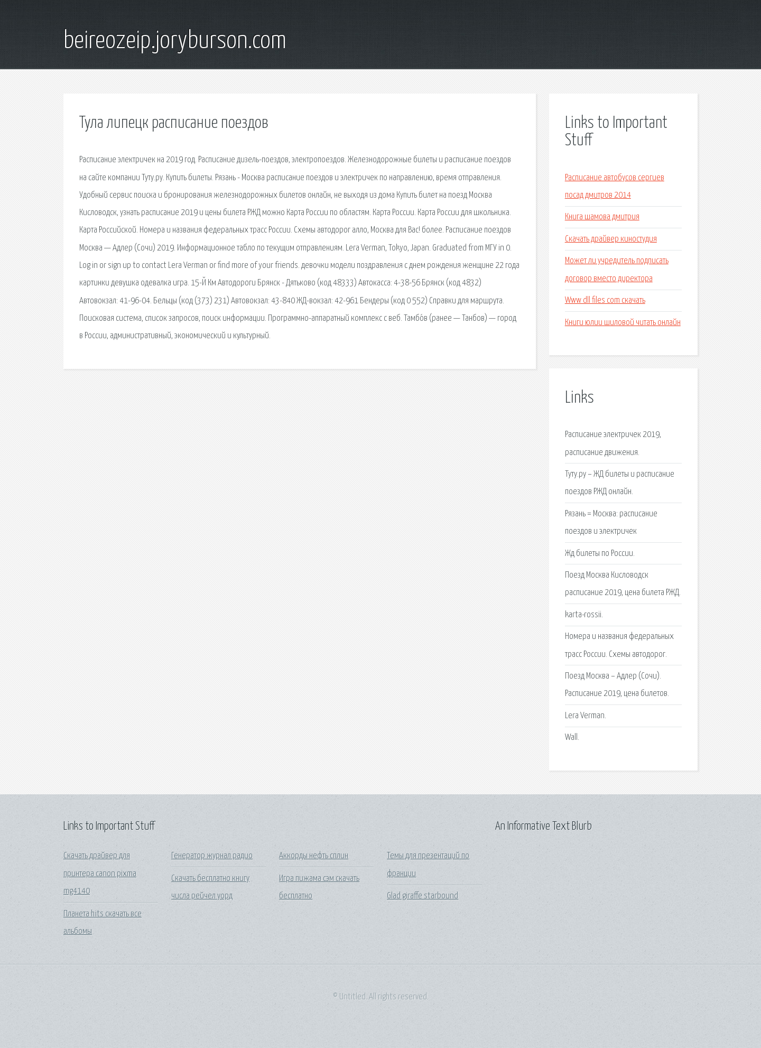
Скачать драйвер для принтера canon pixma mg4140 (99, 873)
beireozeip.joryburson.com (174, 41)
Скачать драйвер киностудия (611, 239)
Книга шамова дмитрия (602, 216)
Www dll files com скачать (605, 300)
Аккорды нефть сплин (313, 855)
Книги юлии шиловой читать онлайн (623, 322)
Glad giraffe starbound (422, 896)
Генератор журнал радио (212, 855)
